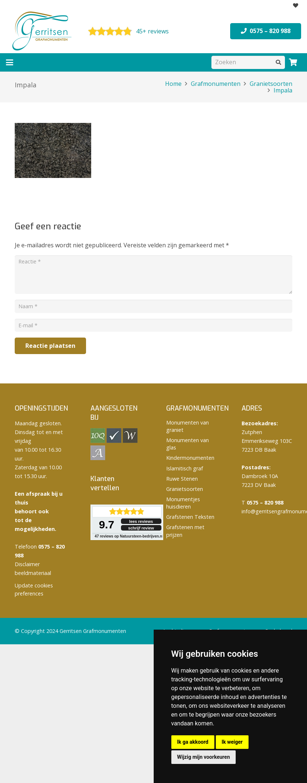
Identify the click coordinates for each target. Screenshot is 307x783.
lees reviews (141, 521)
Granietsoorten (184, 488)
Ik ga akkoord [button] (192, 742)
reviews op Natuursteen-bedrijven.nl (129, 536)
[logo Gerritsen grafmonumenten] (42, 31)
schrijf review (141, 528)
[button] (9, 62)
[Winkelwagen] (293, 62)
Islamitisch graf (184, 468)
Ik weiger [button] (232, 742)
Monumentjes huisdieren (183, 503)
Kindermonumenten (190, 457)
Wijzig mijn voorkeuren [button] (203, 757)
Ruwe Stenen (182, 478)
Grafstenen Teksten (190, 516)
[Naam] (153, 306)
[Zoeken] (248, 62)
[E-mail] (153, 325)
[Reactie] (153, 274)
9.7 (106, 524)
